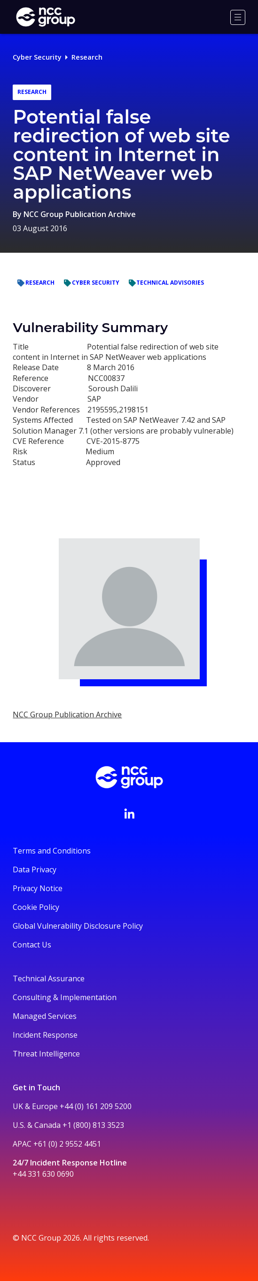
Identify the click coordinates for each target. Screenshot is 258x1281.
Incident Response (45, 1035)
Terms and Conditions (52, 851)
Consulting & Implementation (65, 997)
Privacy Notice (38, 888)
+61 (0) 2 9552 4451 (67, 1144)
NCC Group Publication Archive (79, 214)
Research (86, 57)
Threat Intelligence (46, 1053)
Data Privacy (34, 869)
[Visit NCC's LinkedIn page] (129, 813)
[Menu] (237, 17)
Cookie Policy (36, 907)
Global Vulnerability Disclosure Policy (78, 926)
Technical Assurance (49, 978)
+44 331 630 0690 (43, 1174)
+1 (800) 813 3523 (93, 1125)
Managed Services (45, 1016)
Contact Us (32, 944)
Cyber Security (37, 57)
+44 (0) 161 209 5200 (96, 1106)
